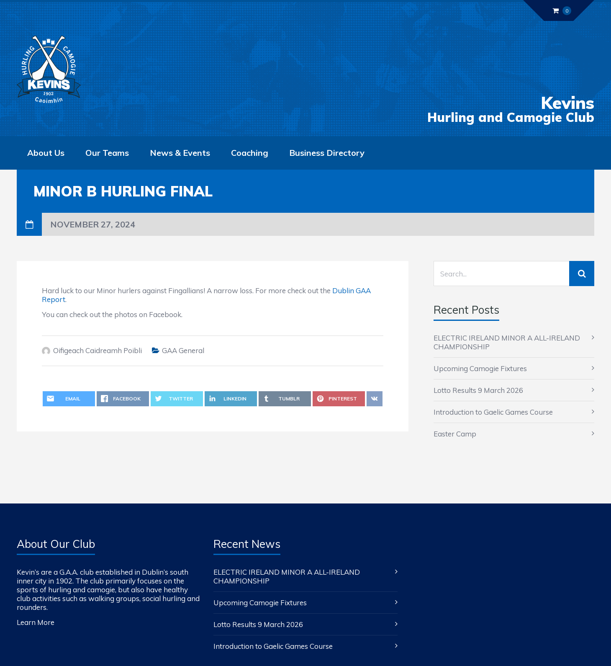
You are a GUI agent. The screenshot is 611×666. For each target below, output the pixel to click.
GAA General (183, 350)
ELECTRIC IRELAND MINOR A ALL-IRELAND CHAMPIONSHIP (507, 342)
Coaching (249, 152)
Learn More (35, 622)
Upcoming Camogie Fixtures (480, 368)
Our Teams (107, 152)
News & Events (180, 152)
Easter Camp (455, 433)
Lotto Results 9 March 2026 (478, 390)
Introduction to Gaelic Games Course (493, 412)
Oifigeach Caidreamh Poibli (97, 350)
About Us (45, 152)
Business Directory (327, 152)
